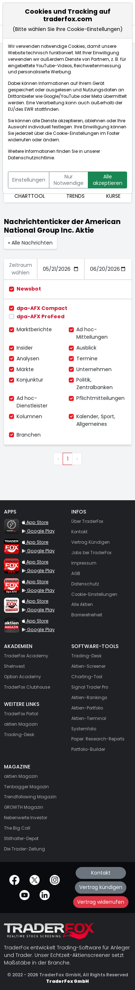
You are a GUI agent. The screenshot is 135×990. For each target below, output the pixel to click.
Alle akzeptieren (107, 180)
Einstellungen (28, 179)
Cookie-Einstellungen (76, 133)
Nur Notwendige (69, 180)
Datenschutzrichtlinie (31, 158)
